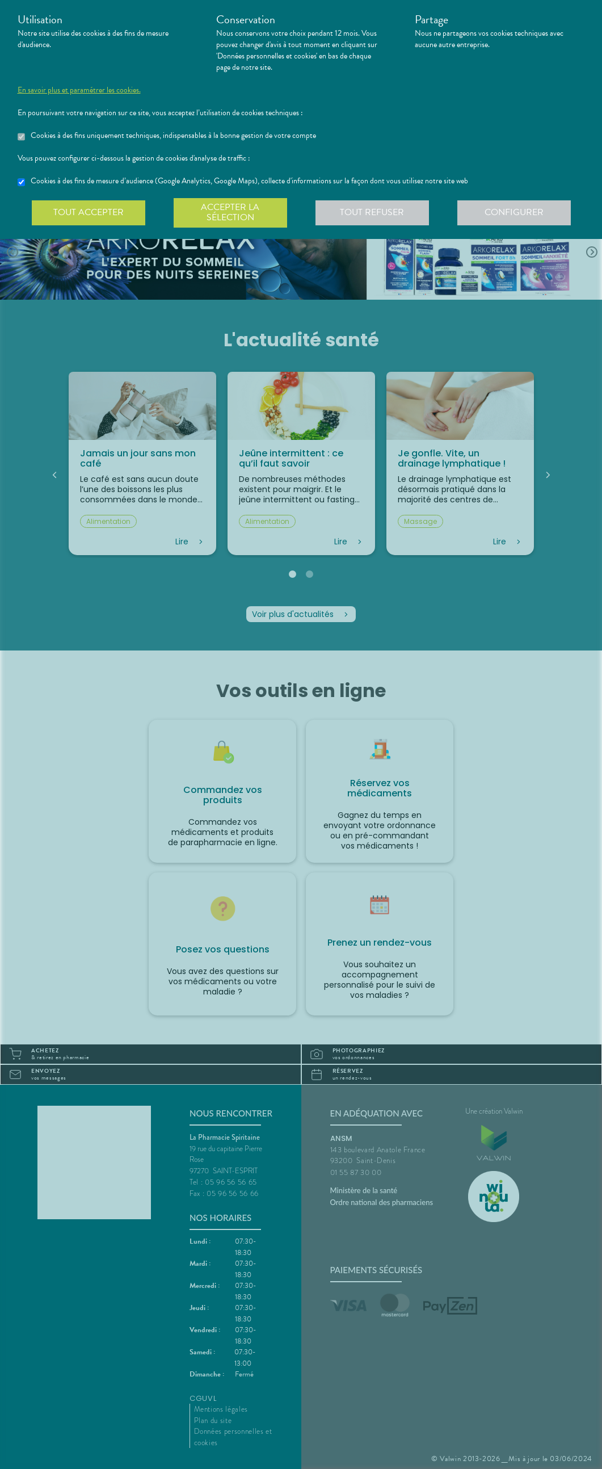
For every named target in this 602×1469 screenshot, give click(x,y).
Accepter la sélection (230, 212)
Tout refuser (372, 212)
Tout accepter (88, 212)
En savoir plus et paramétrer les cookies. (79, 90)
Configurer (514, 212)
